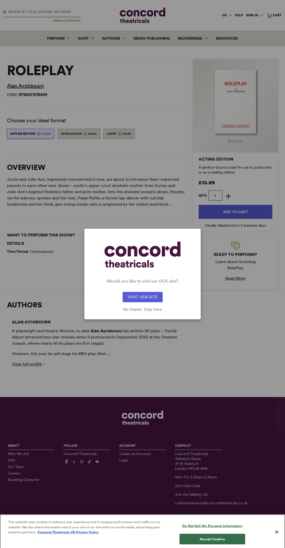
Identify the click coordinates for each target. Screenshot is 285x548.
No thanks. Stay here (142, 309)
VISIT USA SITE (143, 296)
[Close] (276, 537)
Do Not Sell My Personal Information (212, 531)
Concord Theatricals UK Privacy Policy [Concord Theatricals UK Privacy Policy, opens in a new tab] (68, 538)
